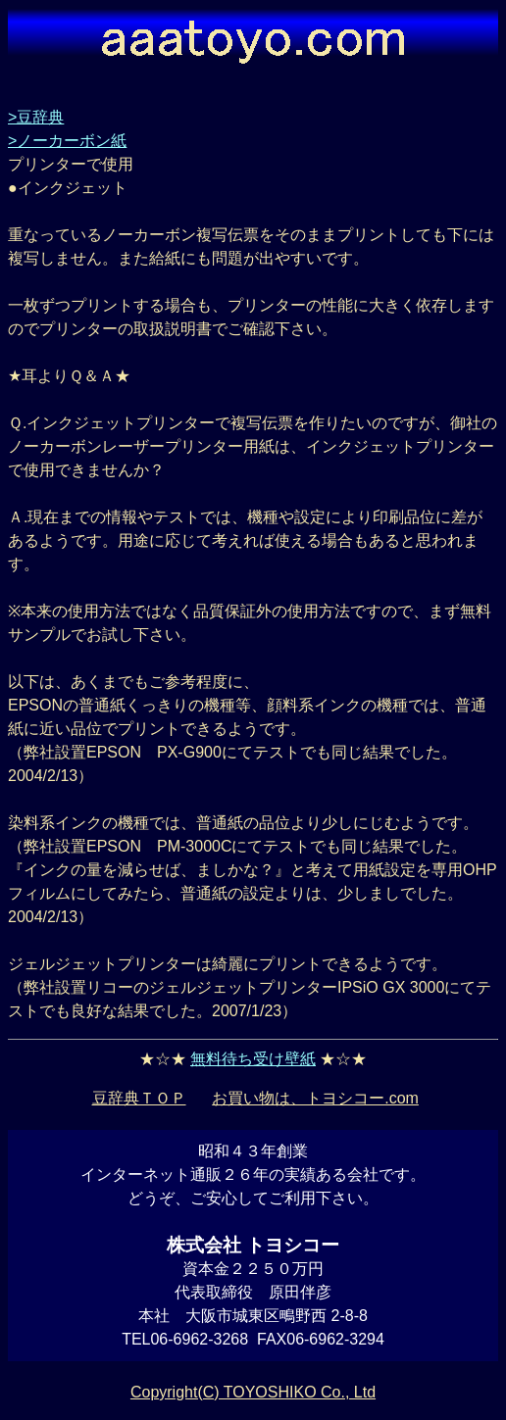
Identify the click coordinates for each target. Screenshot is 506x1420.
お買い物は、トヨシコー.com (315, 1098)
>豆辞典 (36, 117)
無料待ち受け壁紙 (253, 1059)
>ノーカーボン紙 (67, 140)
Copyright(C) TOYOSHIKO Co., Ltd (253, 1392)
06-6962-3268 (199, 1339)
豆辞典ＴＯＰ (139, 1098)
